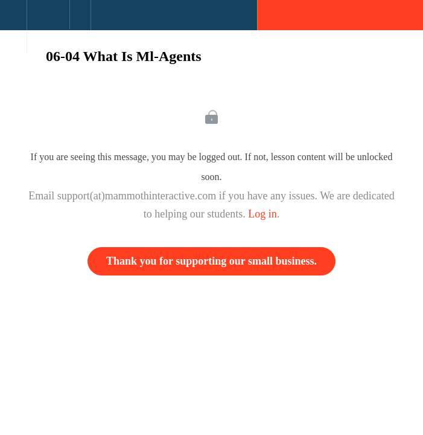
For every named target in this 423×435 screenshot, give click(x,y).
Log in (262, 214)
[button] (13, 21)
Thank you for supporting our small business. (211, 261)
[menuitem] (48, 27)
